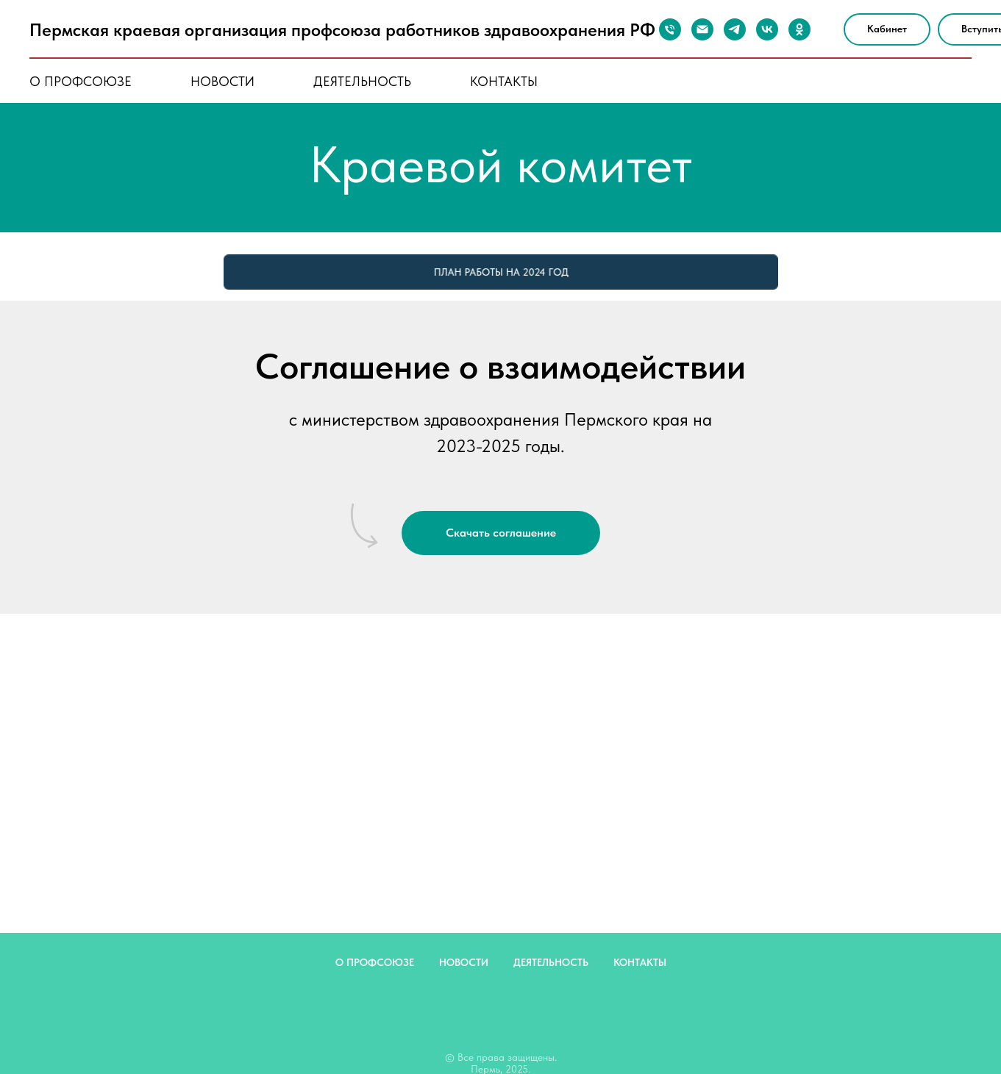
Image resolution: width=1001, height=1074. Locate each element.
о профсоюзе (80, 81)
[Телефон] (670, 29)
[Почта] (702, 29)
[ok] (799, 29)
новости (222, 81)
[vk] (767, 29)
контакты (504, 81)
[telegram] (735, 29)
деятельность (362, 81)
